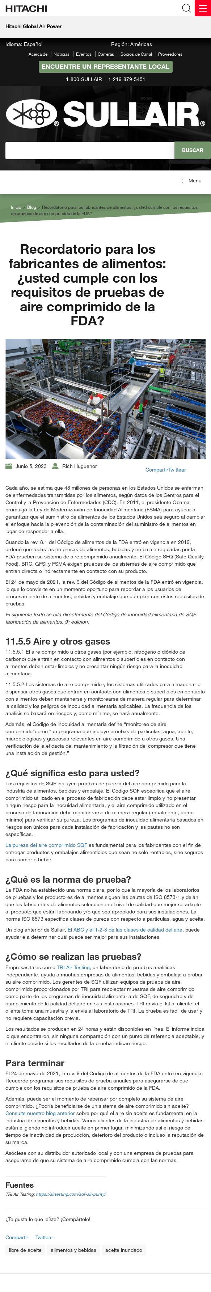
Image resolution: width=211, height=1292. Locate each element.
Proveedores (170, 54)
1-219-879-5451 (126, 79)
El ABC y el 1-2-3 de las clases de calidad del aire (125, 929)
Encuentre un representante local (105, 66)
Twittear (177, 469)
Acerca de (38, 54)
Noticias (61, 54)
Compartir (156, 469)
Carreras (106, 54)
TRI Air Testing (73, 967)
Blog (31, 207)
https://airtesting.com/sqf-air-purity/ (71, 1194)
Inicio (16, 207)
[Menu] (203, 8)
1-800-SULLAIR (84, 79)
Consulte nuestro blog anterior (40, 1113)
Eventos (84, 54)
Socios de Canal (136, 54)
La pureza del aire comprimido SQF (46, 845)
